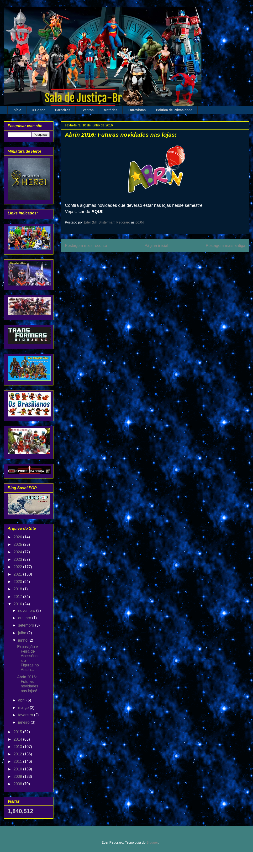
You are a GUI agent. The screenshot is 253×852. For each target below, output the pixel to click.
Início (17, 110)
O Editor (38, 110)
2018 (18, 589)
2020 (18, 582)
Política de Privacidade (174, 110)
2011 (18, 761)
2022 (18, 567)
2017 (18, 597)
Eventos (87, 110)
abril (22, 700)
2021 (18, 574)
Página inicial (156, 245)
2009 (18, 776)
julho (22, 633)
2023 (18, 559)
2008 (18, 784)
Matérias (110, 110)
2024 (18, 552)
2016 (18, 604)
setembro (26, 625)
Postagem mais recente (86, 245)
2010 (18, 769)
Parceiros (62, 110)
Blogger (152, 842)
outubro (25, 618)
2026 (18, 537)
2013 (18, 747)
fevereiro (26, 715)
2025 (18, 544)
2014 (18, 739)
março (24, 708)
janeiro (24, 722)
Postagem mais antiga (225, 245)
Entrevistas (137, 110)
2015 (18, 732)
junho (23, 640)
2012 (18, 754)
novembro (27, 610)
